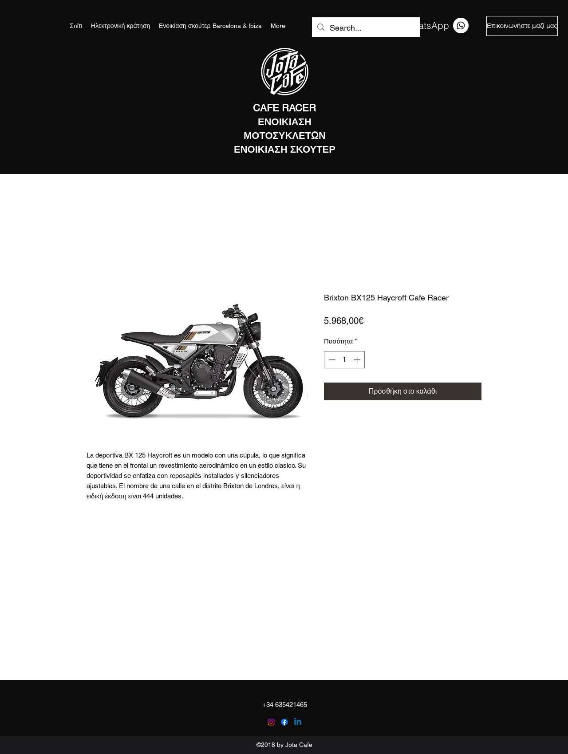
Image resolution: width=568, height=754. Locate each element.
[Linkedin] (297, 722)
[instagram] (271, 722)
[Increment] (358, 359)
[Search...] (365, 28)
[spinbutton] (344, 359)
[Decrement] (331, 359)
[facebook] (284, 722)
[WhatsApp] (436, 25)
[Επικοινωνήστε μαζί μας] (522, 26)
